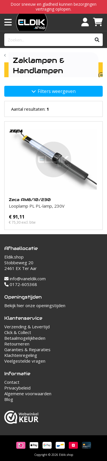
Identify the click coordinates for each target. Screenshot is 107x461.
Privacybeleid (17, 388)
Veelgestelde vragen (24, 361)
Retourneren (16, 344)
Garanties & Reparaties (27, 349)
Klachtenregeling (20, 355)
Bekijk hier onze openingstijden (34, 305)
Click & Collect (17, 332)
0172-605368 (20, 284)
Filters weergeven (54, 91)
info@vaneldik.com (25, 278)
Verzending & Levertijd (27, 326)
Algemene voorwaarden (27, 393)
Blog (8, 399)
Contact (11, 382)
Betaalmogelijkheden (24, 338)
